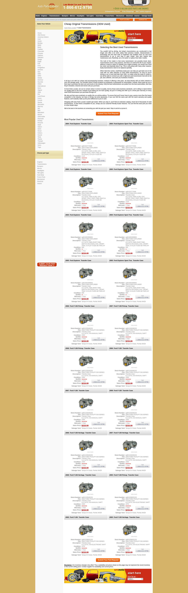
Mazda (40, 102)
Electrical (129, 16)
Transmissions (54, 16)
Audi (39, 39)
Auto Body (99, 16)
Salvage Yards (146, 16)
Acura (39, 33)
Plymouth (41, 119)
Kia (39, 94)
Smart (39, 131)
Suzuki (40, 135)
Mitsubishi (41, 112)
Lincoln (40, 100)
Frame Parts (110, 16)
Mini (39, 110)
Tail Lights (90, 16)
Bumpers (65, 16)
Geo (39, 72)
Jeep (39, 92)
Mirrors (72, 16)
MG (39, 108)
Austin (40, 41)
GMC (39, 74)
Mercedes (41, 104)
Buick (39, 47)
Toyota (40, 139)
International (42, 86)
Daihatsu (40, 57)
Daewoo (40, 55)
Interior (137, 16)
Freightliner (41, 68)
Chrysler (40, 53)
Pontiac (40, 121)
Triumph (40, 141)
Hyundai (40, 82)
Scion (39, 129)
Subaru (40, 133)
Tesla (39, 137)
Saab (39, 125)
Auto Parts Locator (70, 28)
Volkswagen (41, 143)
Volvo (39, 145)
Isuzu (39, 88)
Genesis (40, 70)
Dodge (40, 59)
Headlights (80, 16)
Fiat (39, 63)
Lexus (39, 98)
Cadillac (40, 49)
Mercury (40, 106)
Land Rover (41, 96)
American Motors (43, 37)
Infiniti (39, 84)
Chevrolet (41, 51)
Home (38, 16)
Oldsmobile (41, 116)
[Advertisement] (46, 223)
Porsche (40, 123)
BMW (39, 45)
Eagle (39, 61)
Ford (39, 65)
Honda (40, 78)
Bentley (40, 43)
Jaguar (40, 90)
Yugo (39, 147)
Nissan (40, 114)
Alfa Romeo (41, 35)
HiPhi (39, 76)
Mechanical (120, 16)
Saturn (40, 127)
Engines (44, 16)
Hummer (40, 80)
